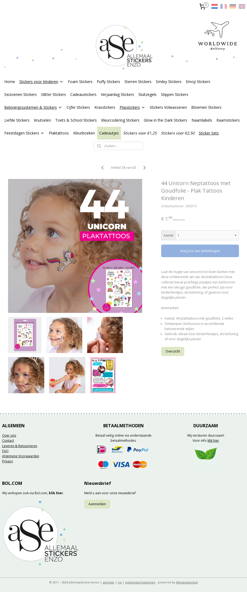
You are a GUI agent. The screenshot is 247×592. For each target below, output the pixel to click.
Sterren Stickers (138, 81)
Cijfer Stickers (78, 107)
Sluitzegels (147, 94)
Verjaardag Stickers (117, 94)
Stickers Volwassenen (168, 107)
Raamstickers (228, 120)
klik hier (213, 440)
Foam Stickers (80, 81)
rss (120, 582)
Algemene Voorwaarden (20, 456)
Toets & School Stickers (76, 120)
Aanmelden (97, 504)
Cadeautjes (109, 133)
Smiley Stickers (169, 81)
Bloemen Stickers (206, 107)
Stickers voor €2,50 (177, 133)
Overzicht (172, 351)
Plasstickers (132, 107)
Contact (8, 440)
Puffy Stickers (108, 81)
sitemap (108, 582)
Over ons (9, 435)
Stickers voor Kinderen (41, 81)
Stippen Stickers (174, 94)
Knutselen (42, 120)
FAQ (5, 451)
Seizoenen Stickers (20, 94)
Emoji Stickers (198, 81)
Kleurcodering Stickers (120, 120)
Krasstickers (104, 107)
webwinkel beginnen (140, 582)
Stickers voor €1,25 (140, 133)
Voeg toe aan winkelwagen (200, 251)
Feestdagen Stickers (24, 133)
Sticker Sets (209, 133)
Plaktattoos (59, 133)
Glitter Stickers (53, 94)
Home (9, 81)
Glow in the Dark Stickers (165, 120)
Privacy (7, 461)
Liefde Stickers (17, 120)
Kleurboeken (84, 133)
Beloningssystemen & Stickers (33, 107)
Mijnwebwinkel (187, 582)
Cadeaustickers (83, 94)
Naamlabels (201, 120)
